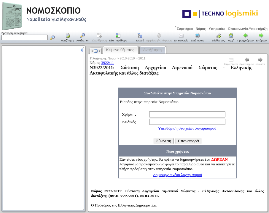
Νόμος (201, 28)
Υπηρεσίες (217, 28)
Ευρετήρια (185, 28)
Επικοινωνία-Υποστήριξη (248, 28)
